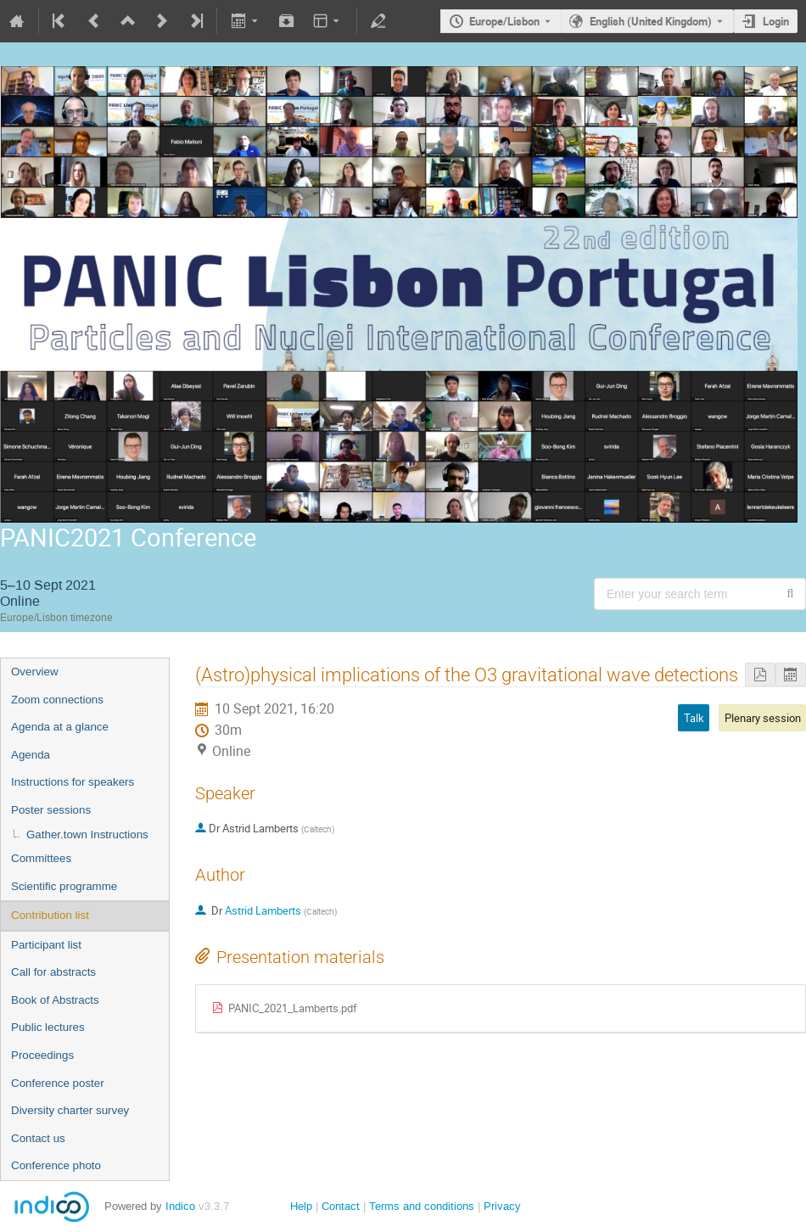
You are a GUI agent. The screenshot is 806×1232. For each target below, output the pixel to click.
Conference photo (56, 1165)
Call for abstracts (53, 972)
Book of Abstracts (55, 1000)
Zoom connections (57, 699)
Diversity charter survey (70, 1110)
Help (301, 1206)
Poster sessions (51, 810)
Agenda (30, 754)
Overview (35, 671)
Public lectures (48, 1027)
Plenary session (763, 717)
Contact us (38, 1138)
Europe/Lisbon (504, 21)
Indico (180, 1206)
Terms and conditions (421, 1206)
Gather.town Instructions (87, 834)
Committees (41, 858)
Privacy (502, 1206)
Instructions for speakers (72, 782)
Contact (341, 1206)
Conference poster (57, 1083)
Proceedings (42, 1055)
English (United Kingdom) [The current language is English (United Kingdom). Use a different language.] (651, 21)
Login (776, 21)
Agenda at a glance (60, 726)
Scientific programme (64, 886)
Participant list (46, 944)
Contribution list (50, 915)
